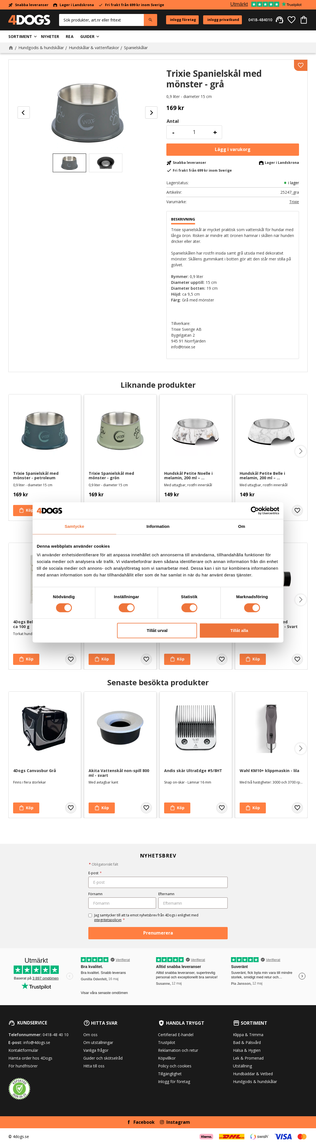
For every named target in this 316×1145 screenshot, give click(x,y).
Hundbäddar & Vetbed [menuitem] (253, 1073)
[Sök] (150, 20)
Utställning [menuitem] (242, 1066)
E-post (95, 873)
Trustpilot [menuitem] (166, 1042)
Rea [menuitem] (69, 36)
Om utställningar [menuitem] (98, 1042)
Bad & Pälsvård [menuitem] (247, 1042)
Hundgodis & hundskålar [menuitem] (255, 1081)
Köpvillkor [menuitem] (167, 1058)
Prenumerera (158, 933)
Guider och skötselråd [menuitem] (103, 1058)
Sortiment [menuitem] (20, 36)
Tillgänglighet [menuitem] (170, 1073)
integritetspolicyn (107, 920)
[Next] (151, 112)
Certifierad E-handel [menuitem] (175, 1034)
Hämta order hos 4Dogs (30, 1058)
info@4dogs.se (36, 1042)
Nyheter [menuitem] (50, 36)
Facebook (144, 1122)
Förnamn (95, 894)
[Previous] (24, 112)
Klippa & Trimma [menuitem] (248, 1034)
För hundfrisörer (23, 1066)
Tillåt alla (239, 630)
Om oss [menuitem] (90, 1034)
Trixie (294, 202)
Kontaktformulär (23, 1050)
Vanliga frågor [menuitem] (95, 1050)
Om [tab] (241, 526)
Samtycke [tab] (74, 526)
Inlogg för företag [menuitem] (174, 1081)
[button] (291, 20)
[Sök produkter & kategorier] (101, 20)
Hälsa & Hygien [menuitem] (247, 1050)
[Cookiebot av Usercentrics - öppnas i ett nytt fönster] (254, 510)
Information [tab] (158, 526)
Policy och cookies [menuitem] (174, 1066)
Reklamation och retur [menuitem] (178, 1050)
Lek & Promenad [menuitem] (248, 1058)
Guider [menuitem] (87, 36)
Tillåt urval (157, 630)
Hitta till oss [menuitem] (93, 1066)
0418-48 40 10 (56, 1034)
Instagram (178, 1122)
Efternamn (166, 894)
